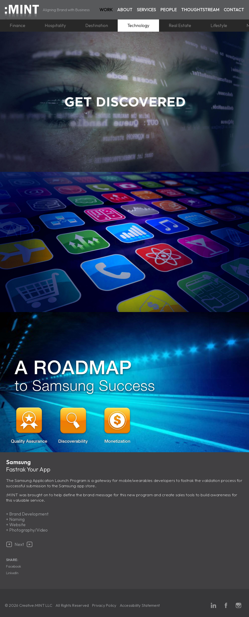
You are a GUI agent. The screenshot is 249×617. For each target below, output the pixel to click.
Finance (17, 25)
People (168, 9)
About (125, 9)
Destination (96, 25)
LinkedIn (12, 573)
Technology (138, 25)
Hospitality (55, 25)
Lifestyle (219, 25)
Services (146, 9)
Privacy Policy (104, 605)
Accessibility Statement (140, 605)
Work (106, 9)
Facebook (13, 566)
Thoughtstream (200, 9)
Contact (234, 9)
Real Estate (180, 25)
